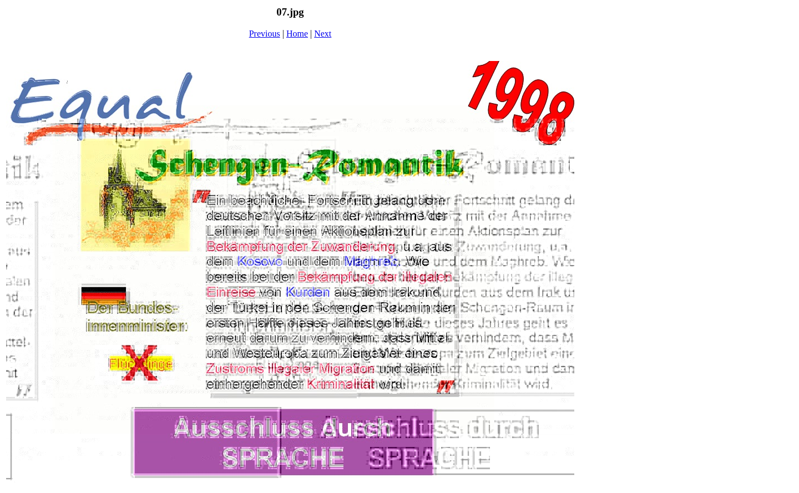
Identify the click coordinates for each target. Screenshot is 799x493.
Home (297, 33)
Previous (264, 33)
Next (322, 33)
